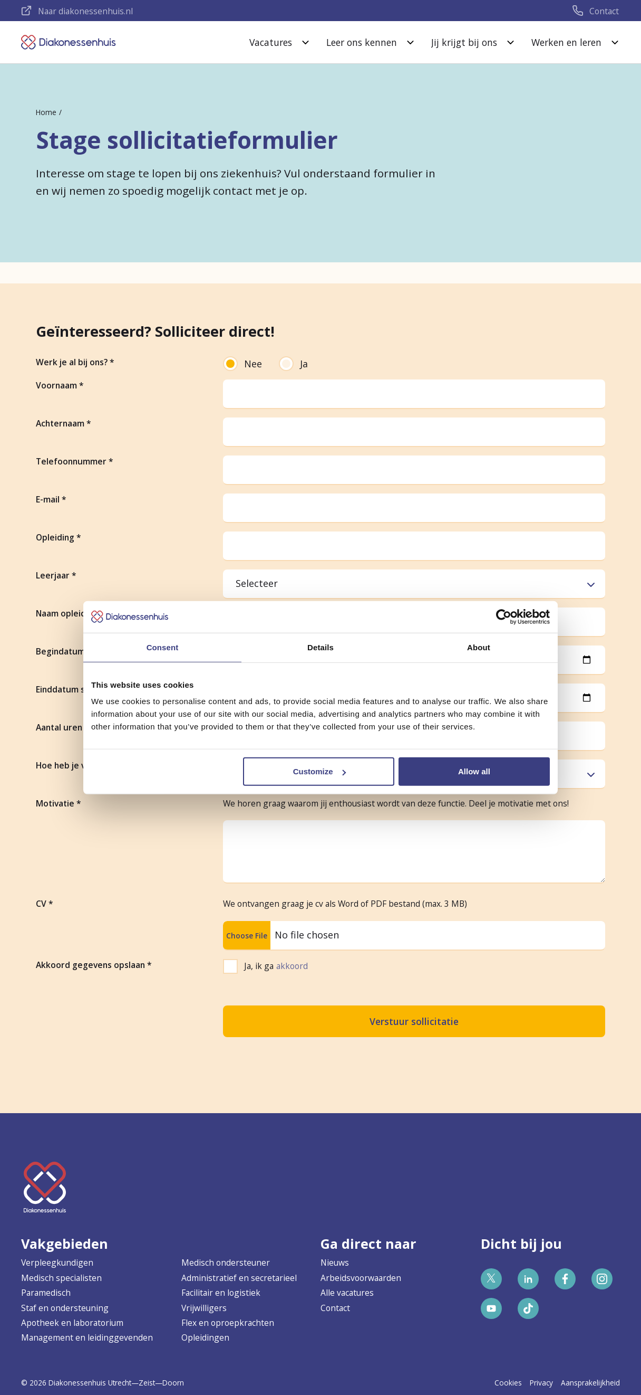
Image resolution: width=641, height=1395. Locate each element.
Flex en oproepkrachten (227, 1322)
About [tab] (478, 646)
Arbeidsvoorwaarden (360, 1278)
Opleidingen (205, 1337)
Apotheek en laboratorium (72, 1322)
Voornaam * (60, 385)
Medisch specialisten (61, 1278)
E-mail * (51, 499)
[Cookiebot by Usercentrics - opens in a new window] (504, 616)
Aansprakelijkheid (590, 1383)
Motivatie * (58, 803)
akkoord (292, 966)
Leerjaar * (56, 575)
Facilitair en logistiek (220, 1292)
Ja (293, 363)
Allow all (474, 771)
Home (46, 112)
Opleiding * (58, 537)
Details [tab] (320, 646)
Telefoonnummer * (74, 461)
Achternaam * (63, 423)
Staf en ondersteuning (65, 1308)
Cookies (508, 1383)
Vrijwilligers (204, 1308)
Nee (242, 363)
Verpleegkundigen (57, 1262)
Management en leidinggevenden (87, 1337)
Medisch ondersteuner (225, 1262)
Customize (319, 771)
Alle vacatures (347, 1292)
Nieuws (334, 1262)
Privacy (541, 1383)
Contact (335, 1308)
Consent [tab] (163, 646)
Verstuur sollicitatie (414, 1021)
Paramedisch (46, 1292)
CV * (44, 903)
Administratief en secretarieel (239, 1278)
